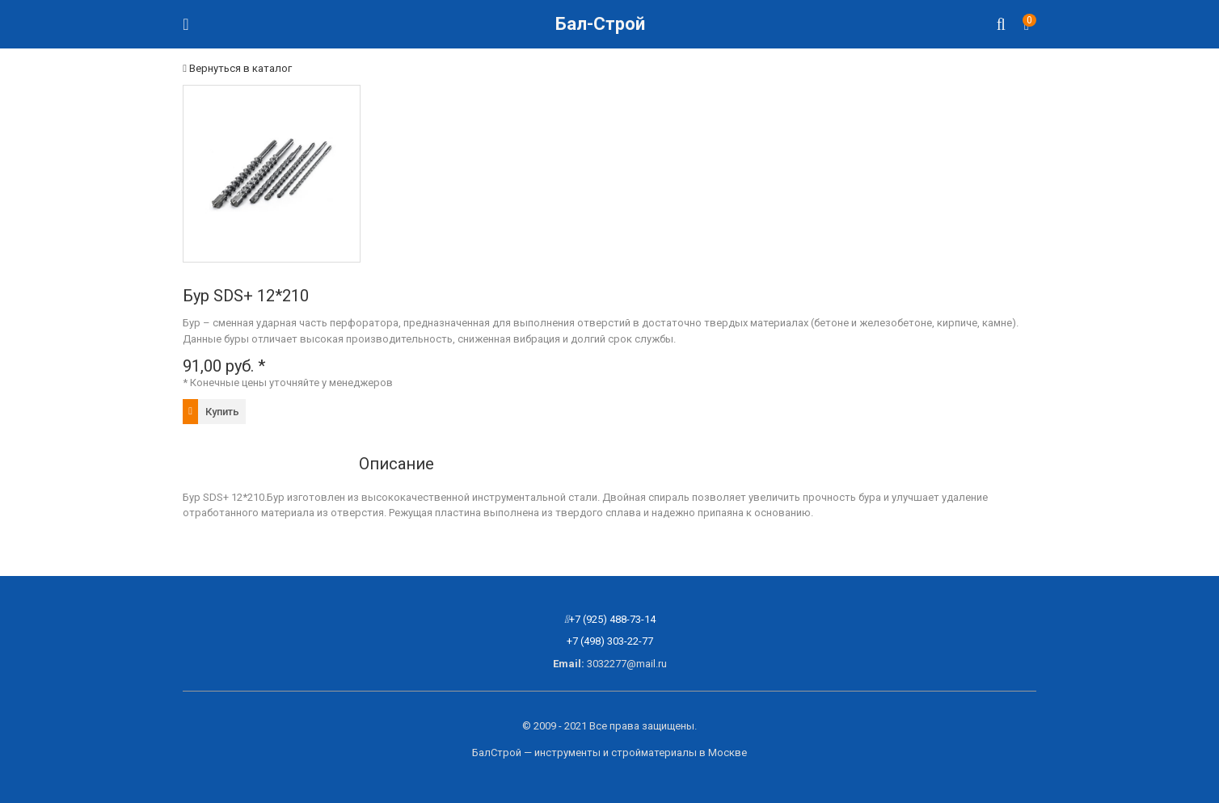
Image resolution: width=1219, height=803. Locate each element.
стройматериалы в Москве (679, 752)
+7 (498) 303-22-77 (610, 641)
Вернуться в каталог (237, 68)
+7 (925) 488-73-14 (612, 619)
